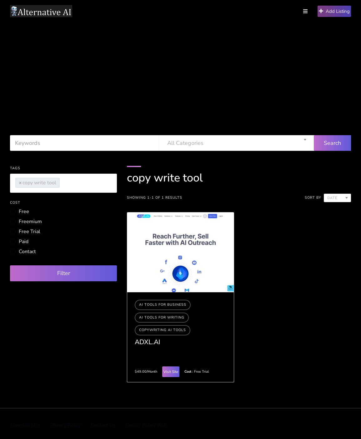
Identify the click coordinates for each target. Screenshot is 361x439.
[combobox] (236, 143)
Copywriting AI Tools (162, 330)
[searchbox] (63, 181)
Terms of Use (25, 425)
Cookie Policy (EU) (146, 425)
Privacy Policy (65, 425)
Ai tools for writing (161, 317)
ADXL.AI (147, 342)
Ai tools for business (162, 304)
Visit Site (170, 371)
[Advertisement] (180, 69)
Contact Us (103, 425)
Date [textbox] (332, 198)
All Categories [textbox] (185, 143)
